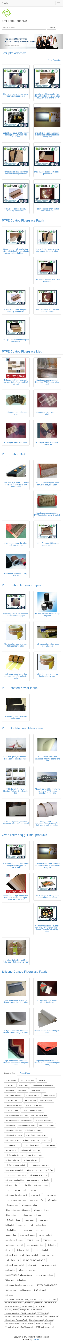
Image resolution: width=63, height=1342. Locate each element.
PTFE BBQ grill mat (13, 1100)
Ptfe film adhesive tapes (14, 1155)
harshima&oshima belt (14, 1170)
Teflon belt (9, 1280)
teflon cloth (22, 1090)
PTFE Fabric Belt (13, 454)
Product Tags (25, 1073)
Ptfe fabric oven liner (34, 1105)
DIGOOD (36, 1339)
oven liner (42, 1080)
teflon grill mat (30, 1100)
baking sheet (43, 1220)
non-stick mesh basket (14, 1240)
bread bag (39, 1230)
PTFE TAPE (23, 1085)
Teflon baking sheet (38, 1225)
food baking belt (48, 1255)
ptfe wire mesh (50, 1195)
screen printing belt (40, 1250)
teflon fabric (10, 1090)
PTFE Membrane (50, 1240)
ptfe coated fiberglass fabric (43, 1085)
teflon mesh (35, 1195)
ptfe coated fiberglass (13, 1095)
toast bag (28, 1230)
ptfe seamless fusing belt (39, 1165)
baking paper (29, 1220)
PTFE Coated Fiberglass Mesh (23, 351)
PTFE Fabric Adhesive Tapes (21, 585)
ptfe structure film (37, 1200)
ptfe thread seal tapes (38, 1175)
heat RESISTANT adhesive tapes (18, 1275)
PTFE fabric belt (11, 1110)
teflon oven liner (11, 1205)
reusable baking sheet (44, 1275)
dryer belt (46, 1140)
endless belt (10, 1270)
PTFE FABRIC (11, 1080)
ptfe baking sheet (41, 1185)
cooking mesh (25, 1290)
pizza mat (32, 1265)
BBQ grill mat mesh (31, 1145)
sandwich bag (10, 1235)
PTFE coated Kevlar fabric (19, 688)
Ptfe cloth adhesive (46, 1125)
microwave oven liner (13, 1105)
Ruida (5, 3)
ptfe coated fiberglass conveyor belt (19, 1285)
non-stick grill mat (33, 1095)
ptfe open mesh (29, 1190)
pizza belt (9, 1250)
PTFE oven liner (46, 1100)
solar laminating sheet (35, 1245)
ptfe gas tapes (32, 1180)
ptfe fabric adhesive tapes (32, 1110)
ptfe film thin (25, 1185)
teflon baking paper (13, 1230)
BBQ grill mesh (40, 1290)
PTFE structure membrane (15, 1200)
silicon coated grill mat (32, 1215)
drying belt (52, 1245)
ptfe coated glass (37, 1090)
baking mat (22, 1225)
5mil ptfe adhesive (14, 53)
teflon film (46, 1180)
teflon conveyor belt (31, 1140)
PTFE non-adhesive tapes (15, 1175)
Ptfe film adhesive (35, 1155)
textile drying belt (12, 1260)
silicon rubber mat (12, 1215)
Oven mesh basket (27, 1235)
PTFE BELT (10, 1085)
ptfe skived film (11, 1185)
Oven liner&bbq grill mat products (24, 835)
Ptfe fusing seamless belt (15, 1165)
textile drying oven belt (29, 1255)
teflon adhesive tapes (26, 1125)
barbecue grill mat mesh (30, 1150)
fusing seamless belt (48, 1265)
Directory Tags (9, 1073)
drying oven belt (23, 1250)
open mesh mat (49, 1145)
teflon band (21, 1280)
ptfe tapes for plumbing (14, 1180)
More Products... (54, 60)
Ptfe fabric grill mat (12, 1220)
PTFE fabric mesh (12, 1190)
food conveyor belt (12, 1145)
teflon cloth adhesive (13, 1130)
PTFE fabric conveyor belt (36, 1135)
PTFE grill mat (49, 1095)
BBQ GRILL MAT (27, 1080)
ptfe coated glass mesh (28, 1270)
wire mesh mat (11, 1150)
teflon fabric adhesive (13, 1135)
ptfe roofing (52, 1200)
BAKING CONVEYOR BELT (34, 1260)
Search (51, 28)
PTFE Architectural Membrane (22, 728)
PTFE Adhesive (33, 1240)
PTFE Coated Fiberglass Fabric (23, 220)
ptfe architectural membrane (16, 1115)
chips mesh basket (46, 1235)
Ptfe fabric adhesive (33, 1130)
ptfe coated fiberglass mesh (16, 1195)
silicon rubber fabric (29, 1205)
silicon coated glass (41, 1210)
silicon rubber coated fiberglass (17, 1210)
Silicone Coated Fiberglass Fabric (25, 971)
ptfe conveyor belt (12, 1140)
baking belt (9, 1225)
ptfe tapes (9, 1295)
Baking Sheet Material (14, 1245)
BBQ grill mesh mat (39, 1115)
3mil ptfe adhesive (12, 1160)
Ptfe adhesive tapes (43, 1120)
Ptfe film (49, 1170)
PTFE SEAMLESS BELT (47, 1285)
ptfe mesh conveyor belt (14, 1265)
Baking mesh (10, 1290)
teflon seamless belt (35, 1170)
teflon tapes (10, 1125)
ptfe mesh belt (11, 1255)
